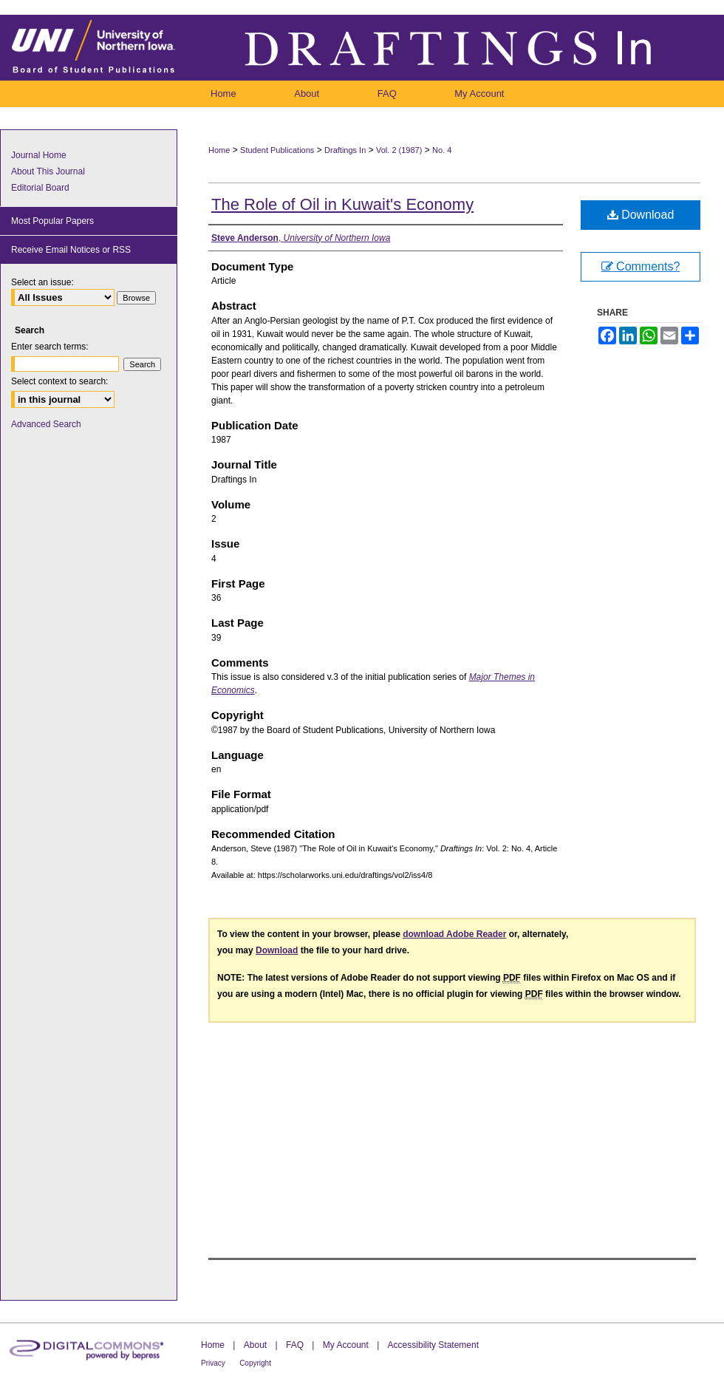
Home (219, 150)
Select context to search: (59, 381)
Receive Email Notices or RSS (71, 250)
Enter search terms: (50, 346)
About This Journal (48, 171)
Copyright (255, 1363)
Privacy (213, 1363)
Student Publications (277, 150)
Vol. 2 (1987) (399, 150)
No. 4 (441, 150)
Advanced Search (46, 424)
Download (641, 214)
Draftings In (345, 150)
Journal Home (38, 155)
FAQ (295, 1345)
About (255, 1345)
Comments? (640, 266)
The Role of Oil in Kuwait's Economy (342, 204)
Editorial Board (40, 188)
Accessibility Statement (433, 1345)
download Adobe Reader (454, 934)
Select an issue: (42, 282)
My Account (346, 1345)
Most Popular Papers (52, 221)
